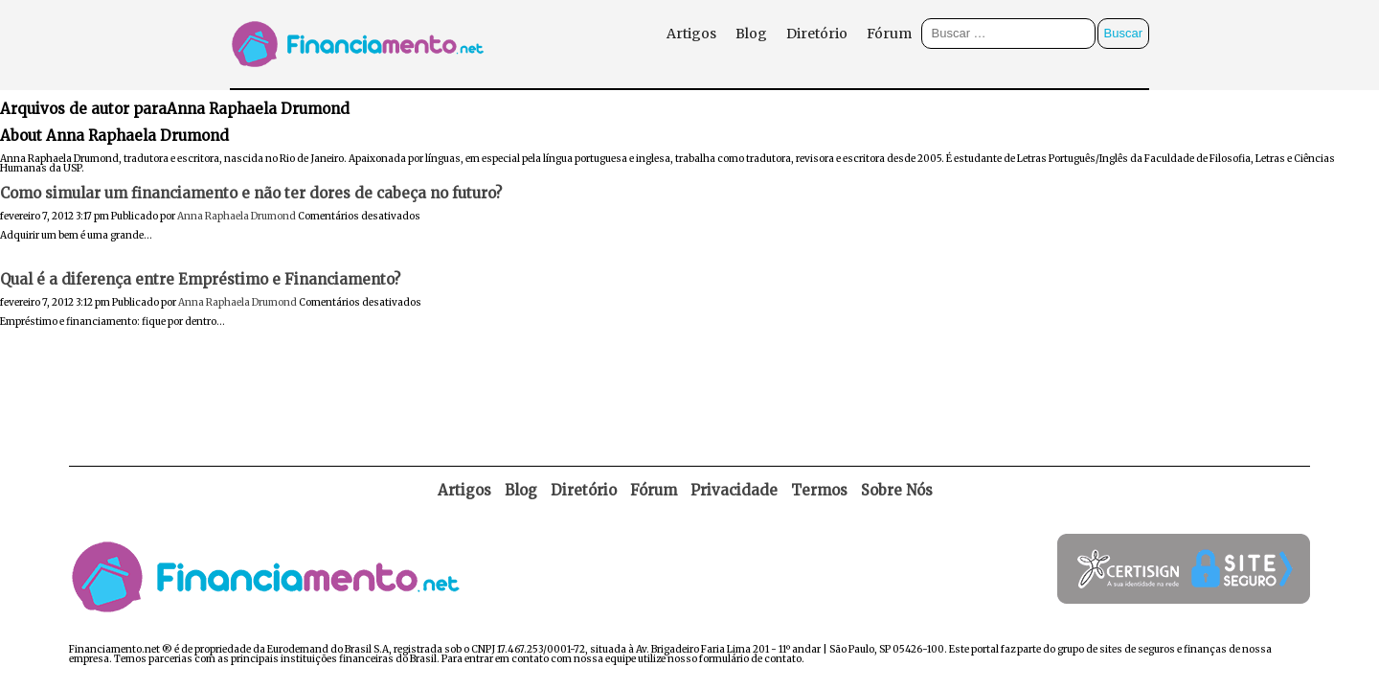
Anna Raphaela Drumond (236, 216)
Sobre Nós (897, 490)
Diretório (817, 33)
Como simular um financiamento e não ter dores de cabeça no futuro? (251, 193)
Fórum (889, 33)
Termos (819, 490)
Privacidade (734, 490)
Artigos (691, 33)
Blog (751, 33)
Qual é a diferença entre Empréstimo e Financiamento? (200, 279)
